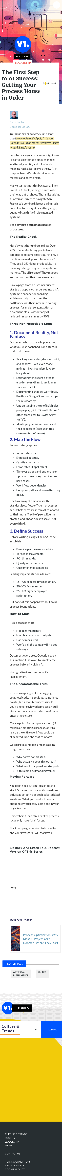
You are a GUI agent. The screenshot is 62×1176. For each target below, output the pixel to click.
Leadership (12, 1141)
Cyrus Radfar (17, 122)
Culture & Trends (16, 1134)
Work (8, 1145)
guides (42, 972)
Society (10, 1137)
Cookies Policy (15, 1169)
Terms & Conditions (18, 1161)
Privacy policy (14, 1165)
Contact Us (12, 1153)
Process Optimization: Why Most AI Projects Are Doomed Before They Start (40, 939)
